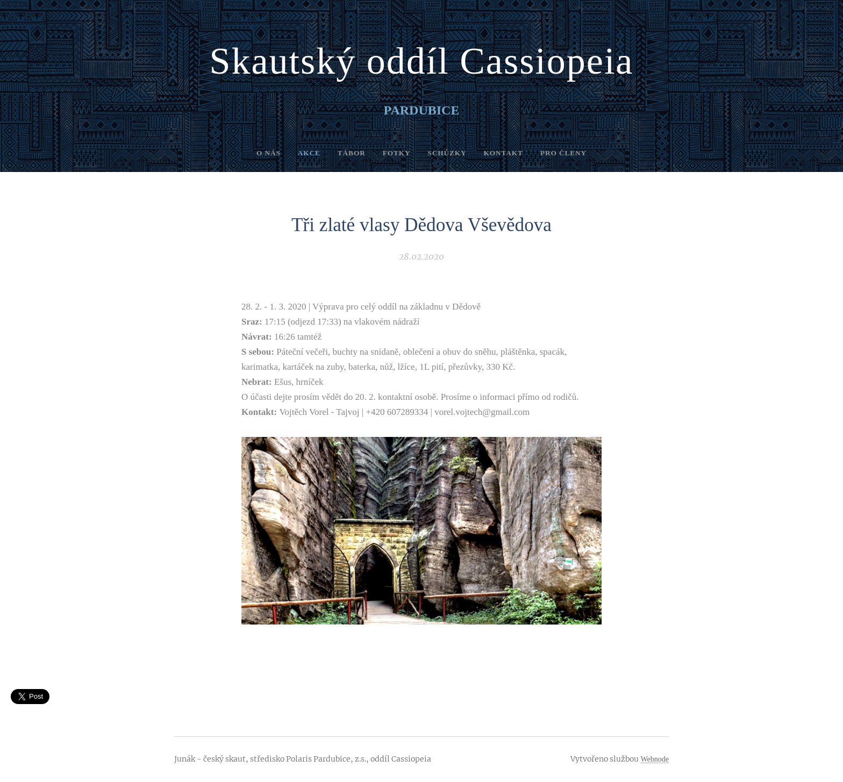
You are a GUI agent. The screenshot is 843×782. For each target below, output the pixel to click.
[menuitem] (257, 153)
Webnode (654, 759)
